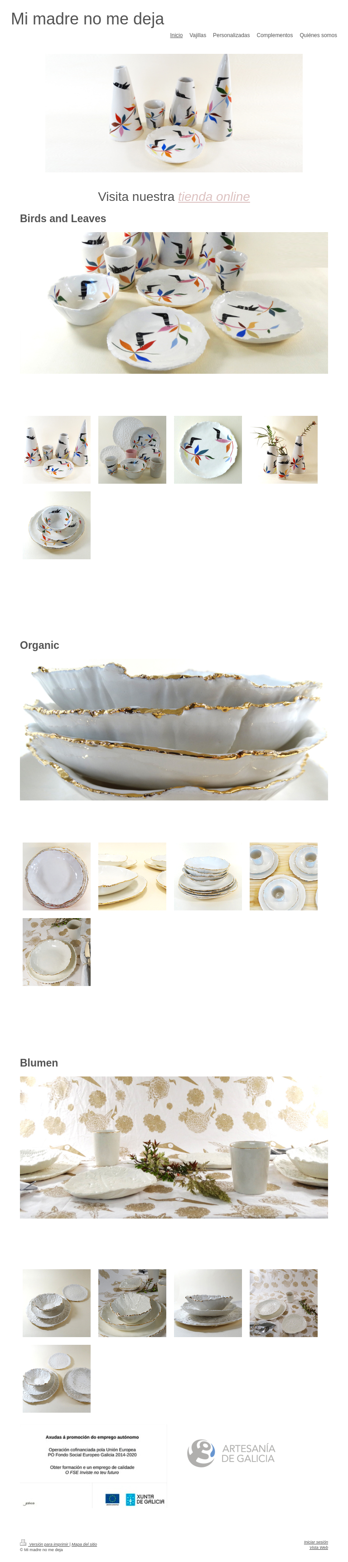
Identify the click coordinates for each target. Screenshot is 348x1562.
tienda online (214, 197)
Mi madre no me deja (87, 19)
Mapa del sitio (84, 1544)
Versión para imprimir (44, 1544)
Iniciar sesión (316, 1542)
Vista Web (318, 1547)
